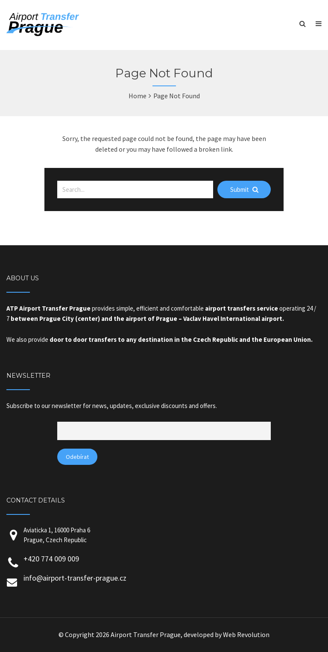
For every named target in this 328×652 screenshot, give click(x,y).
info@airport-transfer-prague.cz (74, 578)
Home (137, 95)
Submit (244, 189)
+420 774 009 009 (51, 559)
